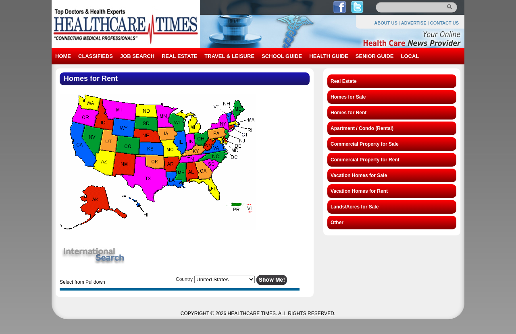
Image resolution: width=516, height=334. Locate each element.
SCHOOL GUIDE (282, 56)
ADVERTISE (414, 23)
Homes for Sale (348, 97)
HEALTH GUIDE (328, 56)
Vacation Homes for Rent (359, 191)
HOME (63, 56)
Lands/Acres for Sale (355, 207)
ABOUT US (385, 23)
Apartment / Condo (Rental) (362, 128)
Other (337, 222)
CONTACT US (444, 23)
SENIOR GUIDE (375, 56)
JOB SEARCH (137, 56)
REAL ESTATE (179, 56)
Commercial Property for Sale (365, 144)
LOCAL (410, 56)
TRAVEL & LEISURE (229, 56)
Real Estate (344, 81)
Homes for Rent (348, 112)
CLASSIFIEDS (95, 56)
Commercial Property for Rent (365, 160)
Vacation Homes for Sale (359, 175)
